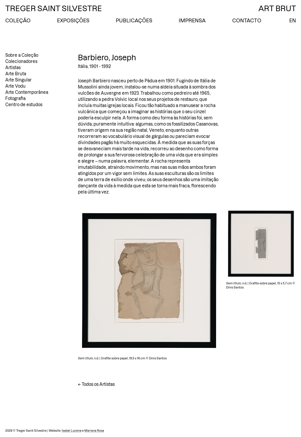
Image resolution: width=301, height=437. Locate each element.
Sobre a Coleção (21, 55)
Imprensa (192, 20)
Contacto (246, 20)
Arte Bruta (15, 73)
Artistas (13, 67)
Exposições (73, 20)
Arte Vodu (15, 86)
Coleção (18, 20)
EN (292, 20)
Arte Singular (18, 80)
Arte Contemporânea (26, 92)
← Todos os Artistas (96, 384)
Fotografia (15, 98)
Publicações (134, 20)
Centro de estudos (23, 104)
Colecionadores (21, 61)
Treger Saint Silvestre (53, 8)
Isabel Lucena (71, 430)
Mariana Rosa (94, 430)
